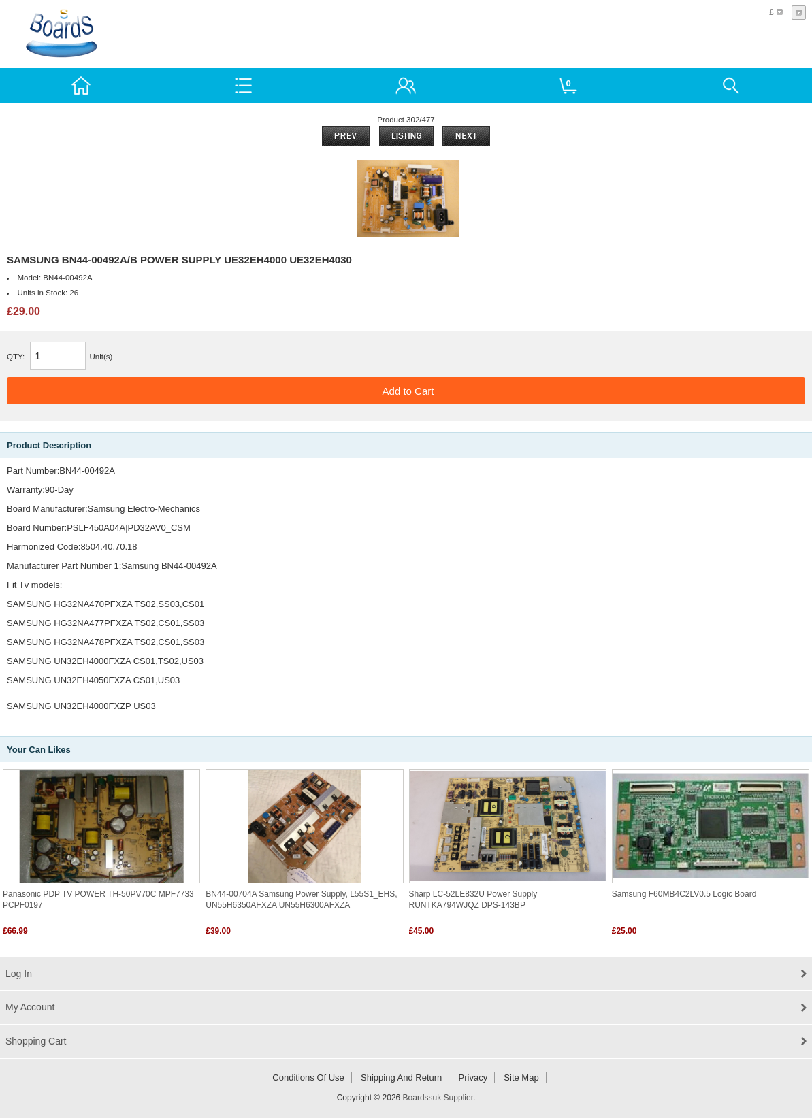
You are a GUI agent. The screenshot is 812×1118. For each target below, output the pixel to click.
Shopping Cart (36, 1041)
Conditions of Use (308, 1077)
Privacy (473, 1077)
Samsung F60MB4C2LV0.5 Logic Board (684, 894)
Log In (18, 973)
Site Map (521, 1077)
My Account (29, 1007)
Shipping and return (401, 1077)
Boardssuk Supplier (438, 1097)
